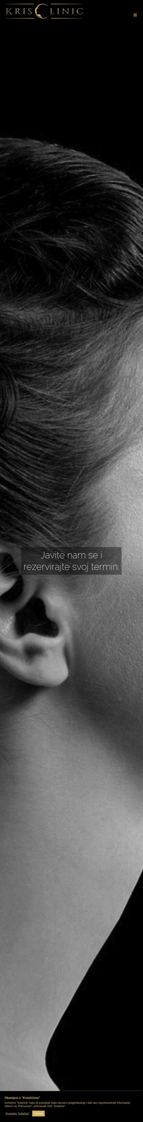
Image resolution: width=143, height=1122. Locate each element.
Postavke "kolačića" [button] (17, 1113)
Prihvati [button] (38, 1113)
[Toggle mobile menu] (135, 15)
